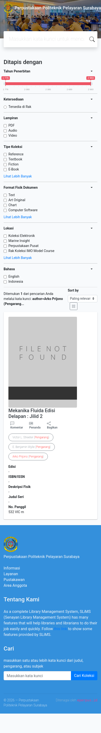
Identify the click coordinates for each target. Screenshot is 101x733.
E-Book (13, 169)
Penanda (34, 427)
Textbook (15, 159)
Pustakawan (14, 579)
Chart (12, 205)
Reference (16, 154)
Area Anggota (15, 585)
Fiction (13, 164)
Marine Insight (19, 241)
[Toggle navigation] (10, 18)
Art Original (16, 200)
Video (12, 135)
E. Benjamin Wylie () (32, 447)
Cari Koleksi (84, 675)
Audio (12, 130)
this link (60, 629)
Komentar (16, 425)
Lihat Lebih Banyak (18, 176)
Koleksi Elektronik (21, 236)
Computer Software (23, 210)
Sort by (73, 290)
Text (11, 195)
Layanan (11, 574)
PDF (11, 125)
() (28, 456)
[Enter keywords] (37, 675)
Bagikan (52, 425)
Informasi (12, 568)
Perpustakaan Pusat (23, 246)
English (13, 276)
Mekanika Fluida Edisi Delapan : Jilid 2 (31, 413)
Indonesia (15, 281)
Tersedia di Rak (19, 107)
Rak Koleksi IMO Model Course (31, 251)
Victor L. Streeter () (31, 437)
